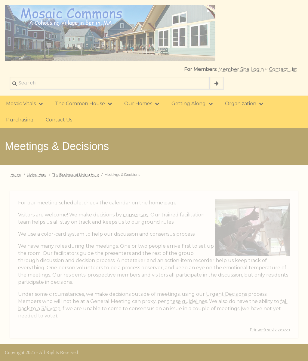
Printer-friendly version (270, 329)
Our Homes (141, 103)
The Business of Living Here (75, 174)
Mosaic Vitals (24, 103)
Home (16, 174)
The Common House (83, 103)
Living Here (36, 174)
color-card (53, 234)
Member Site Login (241, 69)
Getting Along (192, 103)
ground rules (157, 222)
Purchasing (20, 120)
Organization (244, 103)
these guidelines (187, 301)
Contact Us (59, 120)
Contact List (283, 69)
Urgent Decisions (226, 294)
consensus (135, 215)
